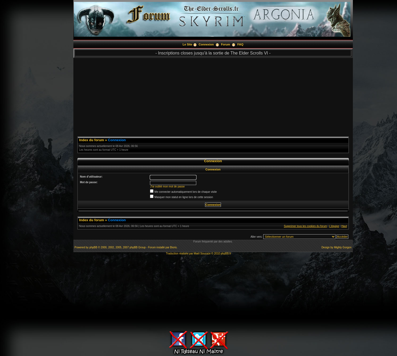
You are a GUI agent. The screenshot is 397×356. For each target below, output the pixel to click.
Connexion (206, 44)
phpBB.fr (226, 253)
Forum (225, 44)
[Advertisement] (213, 95)
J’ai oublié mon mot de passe (167, 186)
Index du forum (91, 140)
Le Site (187, 44)
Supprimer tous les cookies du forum (305, 226)
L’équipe (334, 226)
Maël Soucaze (202, 253)
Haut (344, 226)
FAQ (240, 44)
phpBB (93, 247)
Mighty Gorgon (343, 247)
